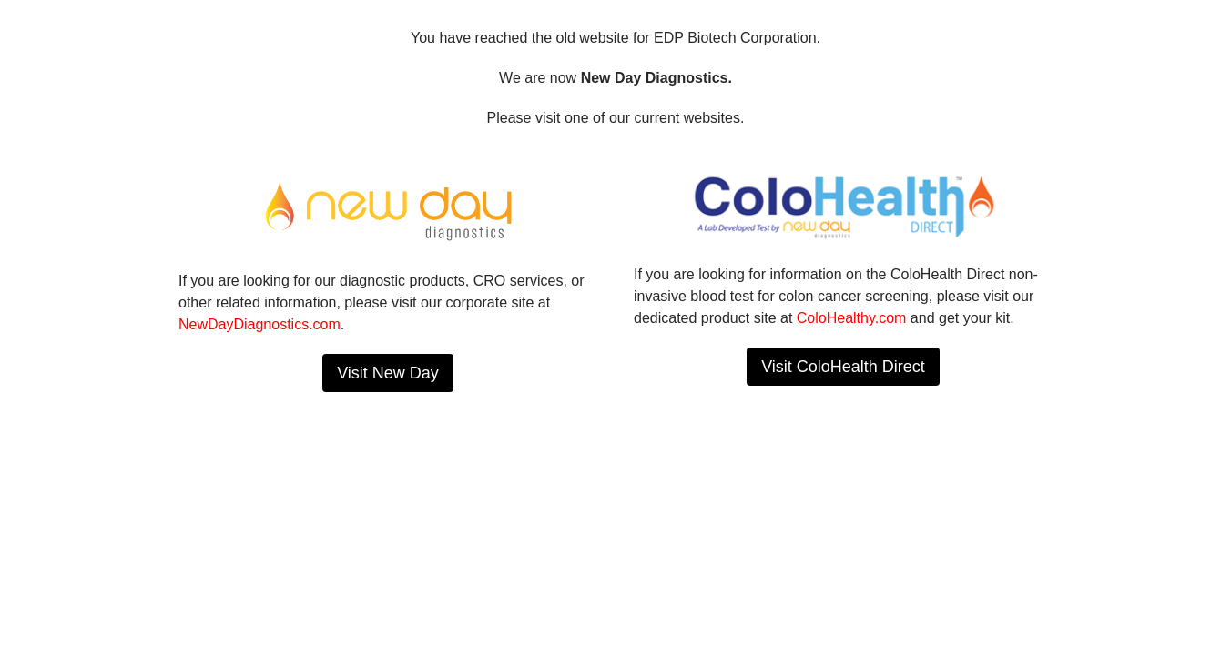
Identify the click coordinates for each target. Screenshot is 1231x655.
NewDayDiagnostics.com (259, 324)
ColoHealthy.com (852, 318)
